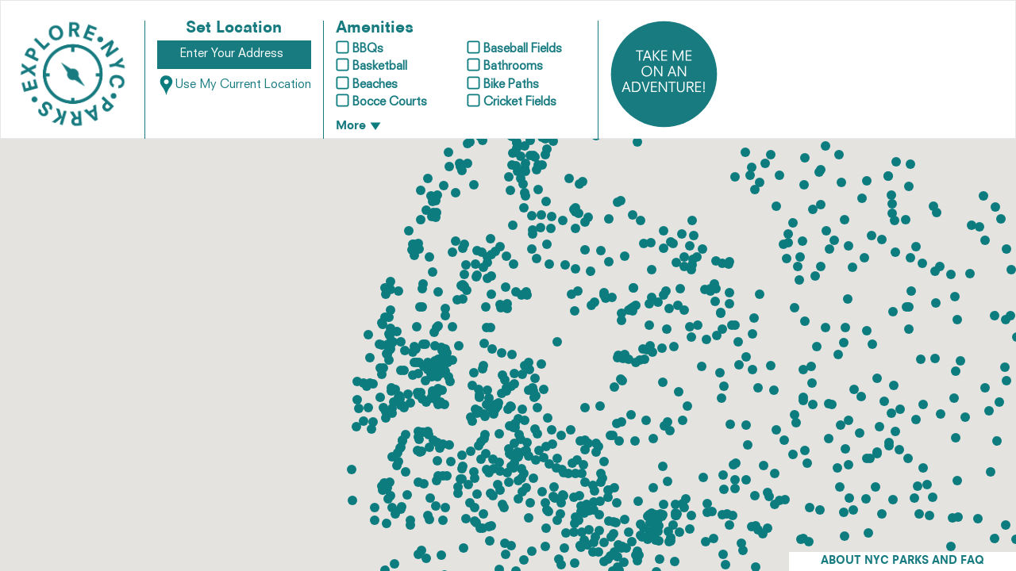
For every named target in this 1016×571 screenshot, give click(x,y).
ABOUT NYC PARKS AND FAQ (902, 561)
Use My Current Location (234, 85)
